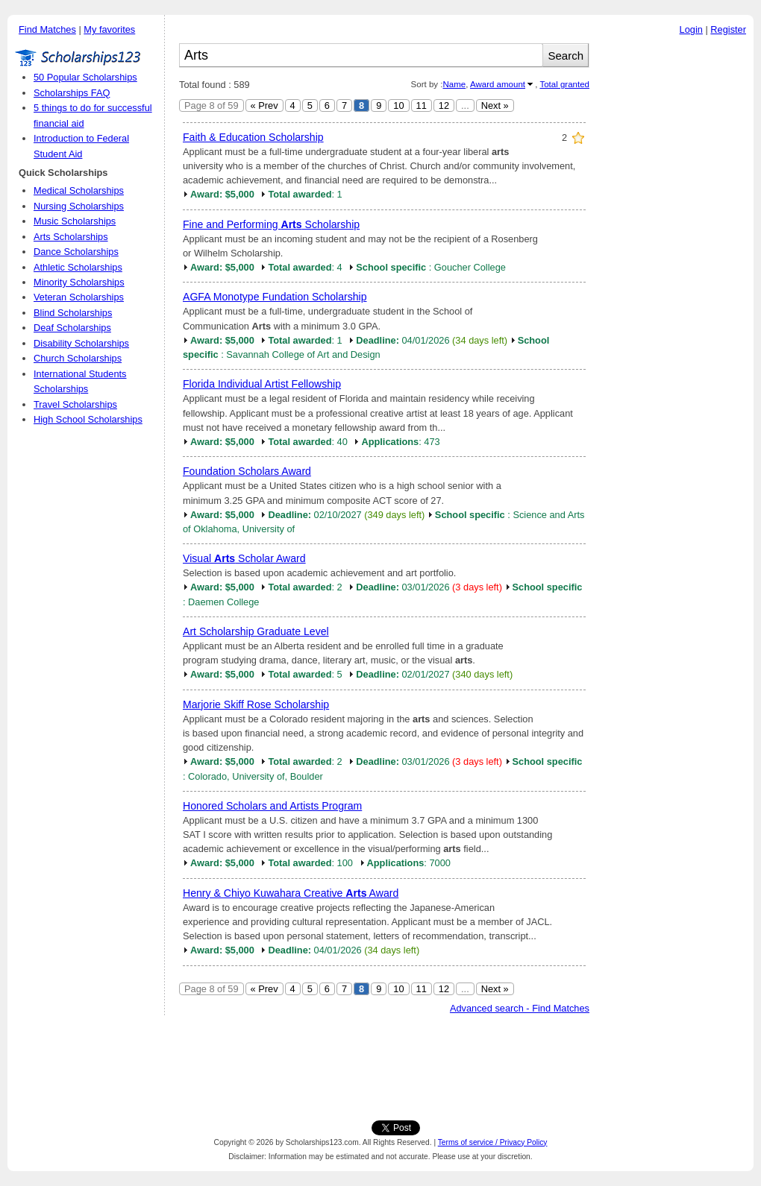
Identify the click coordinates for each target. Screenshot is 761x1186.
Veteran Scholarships (79, 297)
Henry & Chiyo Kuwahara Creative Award (290, 893)
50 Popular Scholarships (85, 77)
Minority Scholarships (79, 282)
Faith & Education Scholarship (253, 137)
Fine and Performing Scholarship (271, 224)
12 (444, 105)
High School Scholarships (88, 419)
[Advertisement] (675, 267)
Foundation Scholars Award (247, 471)
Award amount (497, 84)
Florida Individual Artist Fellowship (262, 384)
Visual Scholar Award (244, 558)
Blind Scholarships (73, 312)
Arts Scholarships (71, 236)
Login (691, 29)
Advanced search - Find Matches (519, 1008)
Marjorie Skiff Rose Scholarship (256, 704)
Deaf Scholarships (72, 327)
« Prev (264, 105)
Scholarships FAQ (72, 92)
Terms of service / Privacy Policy (493, 1142)
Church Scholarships (78, 358)
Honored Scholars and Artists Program (272, 806)
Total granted (564, 84)
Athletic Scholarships (78, 267)
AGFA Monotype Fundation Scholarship (275, 297)
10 (398, 105)
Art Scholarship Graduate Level (256, 631)
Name (454, 84)
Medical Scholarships (79, 190)
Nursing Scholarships (79, 206)
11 (421, 105)
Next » (495, 105)
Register (728, 29)
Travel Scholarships (75, 404)
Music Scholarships (75, 221)
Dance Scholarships (76, 251)
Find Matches (47, 29)
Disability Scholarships (81, 343)
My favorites (109, 29)
